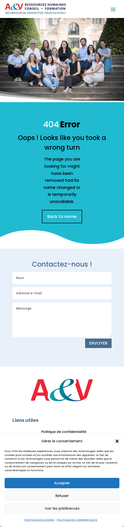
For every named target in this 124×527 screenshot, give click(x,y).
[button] (117, 441)
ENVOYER (98, 343)
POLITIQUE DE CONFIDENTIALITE (77, 520)
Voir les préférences (62, 508)
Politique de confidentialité (63, 431)
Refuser (62, 495)
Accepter (62, 483)
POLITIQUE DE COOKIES (39, 520)
